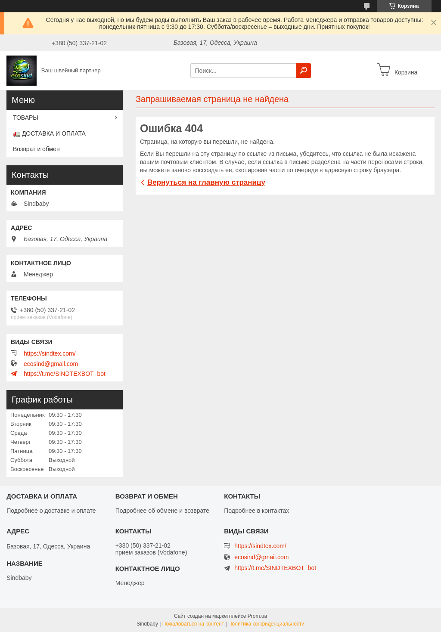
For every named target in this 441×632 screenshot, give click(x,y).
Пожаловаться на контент (193, 624)
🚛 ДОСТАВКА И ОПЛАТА (49, 133)
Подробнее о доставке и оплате (51, 510)
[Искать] (303, 70)
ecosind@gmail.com (51, 363)
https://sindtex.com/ (50, 353)
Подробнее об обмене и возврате (162, 510)
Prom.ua (257, 616)
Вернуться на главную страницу (206, 182)
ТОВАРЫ (25, 117)
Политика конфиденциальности (266, 624)
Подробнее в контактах (256, 510)
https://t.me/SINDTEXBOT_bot (65, 373)
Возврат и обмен (36, 149)
